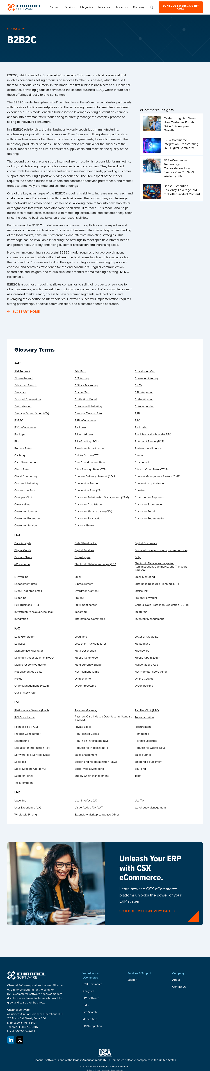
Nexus (18, 678)
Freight (79, 598)
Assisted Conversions (27, 399)
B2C (137, 420)
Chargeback (142, 462)
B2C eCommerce (25, 427)
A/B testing (82, 378)
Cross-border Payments (149, 497)
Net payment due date (28, 671)
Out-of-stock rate (25, 692)
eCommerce (22, 564)
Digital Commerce (146, 543)
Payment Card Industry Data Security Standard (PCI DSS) (103, 718)
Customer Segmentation (150, 518)
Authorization (22, 406)
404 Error (80, 371)
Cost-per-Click (23, 497)
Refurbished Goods (87, 733)
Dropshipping (83, 557)
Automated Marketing (88, 406)
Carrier (139, 455)
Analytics (20, 392)
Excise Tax (141, 591)
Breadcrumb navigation (89, 448)
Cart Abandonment (26, 462)
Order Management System (31, 685)
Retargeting (21, 740)
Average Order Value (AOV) (31, 413)
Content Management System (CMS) (157, 476)
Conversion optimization (150, 483)
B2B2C (18, 420)
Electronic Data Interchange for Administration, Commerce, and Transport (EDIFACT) (161, 566)
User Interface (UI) (86, 800)
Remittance (142, 733)
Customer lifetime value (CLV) (93, 511)
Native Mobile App (146, 664)
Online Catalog (144, 678)
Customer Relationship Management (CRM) (102, 497)
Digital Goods (22, 550)
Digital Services (84, 550)
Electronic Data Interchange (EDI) (95, 564)
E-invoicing (21, 577)
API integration (144, 392)
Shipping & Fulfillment (148, 761)
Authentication (144, 399)
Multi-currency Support (89, 664)
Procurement (143, 726)
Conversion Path (24, 490)
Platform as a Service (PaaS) (31, 710)
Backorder (141, 427)
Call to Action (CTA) (87, 455)
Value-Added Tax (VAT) (89, 807)
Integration (21, 619)
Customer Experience (148, 504)
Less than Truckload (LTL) (90, 643)
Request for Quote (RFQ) (150, 747)
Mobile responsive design (30, 664)
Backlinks (80, 427)
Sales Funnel (143, 754)
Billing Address (84, 434)
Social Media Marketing (89, 768)
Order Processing (85, 685)
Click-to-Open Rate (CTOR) (151, 469)
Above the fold (23, 378)
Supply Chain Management (92, 775)
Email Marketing (145, 577)
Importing (81, 612)
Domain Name (23, 557)
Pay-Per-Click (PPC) (147, 710)
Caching (19, 455)
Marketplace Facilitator (28, 650)
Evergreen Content (87, 591)
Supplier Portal (23, 775)
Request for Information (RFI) (32, 747)
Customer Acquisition (88, 504)
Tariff (138, 775)
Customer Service (25, 525)
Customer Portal (145, 511)
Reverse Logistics (146, 740)
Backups (19, 434)
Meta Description (85, 650)
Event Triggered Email (28, 591)
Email (78, 577)
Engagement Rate (25, 584)
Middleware (142, 650)
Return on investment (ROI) (92, 740)
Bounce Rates (23, 448)
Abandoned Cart (145, 371)
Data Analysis (22, 543)
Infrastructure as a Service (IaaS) (34, 612)
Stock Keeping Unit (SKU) (30, 768)
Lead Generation (24, 636)
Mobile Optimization (147, 657)
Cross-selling (22, 504)
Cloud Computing (25, 476)
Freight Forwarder (146, 598)
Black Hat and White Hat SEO (153, 434)
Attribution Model (86, 399)
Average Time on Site (88, 413)
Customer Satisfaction (88, 518)
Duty (138, 557)
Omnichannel (83, 678)
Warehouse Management (150, 807)
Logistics (19, 643)
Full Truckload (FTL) (26, 605)
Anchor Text (82, 392)
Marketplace (142, 643)
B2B (137, 413)
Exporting (20, 598)
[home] (25, 7)
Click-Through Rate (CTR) (90, 469)
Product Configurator (27, 733)
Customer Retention (27, 518)
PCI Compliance (24, 717)
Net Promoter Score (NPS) (151, 671)
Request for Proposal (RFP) (91, 747)
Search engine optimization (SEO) (96, 761)
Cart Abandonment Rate (90, 462)
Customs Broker (85, 525)
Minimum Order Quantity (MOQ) (34, 657)
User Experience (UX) (27, 807)
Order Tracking (144, 685)
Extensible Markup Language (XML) (97, 814)
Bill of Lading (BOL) (87, 441)
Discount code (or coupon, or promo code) (161, 550)
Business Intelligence (148, 448)
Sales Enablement (86, 754)
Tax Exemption (23, 782)
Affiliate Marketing (86, 385)
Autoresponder (144, 406)
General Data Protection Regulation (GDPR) (162, 605)
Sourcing (140, 768)
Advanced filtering (146, 378)
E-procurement (84, 584)
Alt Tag (139, 385)
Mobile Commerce (86, 657)
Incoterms (141, 612)
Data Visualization (86, 543)
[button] (54, 7)
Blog (17, 441)
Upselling (20, 800)
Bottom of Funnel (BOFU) (150, 441)
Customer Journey (26, 511)
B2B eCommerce (85, 420)
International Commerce (90, 619)
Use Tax (139, 800)
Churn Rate (21, 469)
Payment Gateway (86, 710)
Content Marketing (26, 483)
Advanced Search (25, 385)
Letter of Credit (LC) (147, 636)
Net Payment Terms (87, 671)
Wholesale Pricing (25, 814)
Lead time (81, 636)
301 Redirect (22, 371)
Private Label (83, 726)
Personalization (144, 717)
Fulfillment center (86, 605)
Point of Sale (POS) (26, 726)
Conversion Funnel (87, 483)
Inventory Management (149, 619)
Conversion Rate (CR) (88, 490)
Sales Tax (20, 761)
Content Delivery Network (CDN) (95, 476)
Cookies (140, 490)
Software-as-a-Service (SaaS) (32, 754)
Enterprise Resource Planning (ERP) (157, 584)
